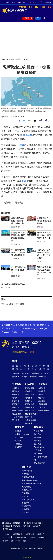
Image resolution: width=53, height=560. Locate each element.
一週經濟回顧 (17, 410)
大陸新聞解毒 (30, 420)
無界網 (5, 541)
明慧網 (33, 537)
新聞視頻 (16, 384)
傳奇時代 (25, 474)
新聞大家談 (29, 388)
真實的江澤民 (27, 490)
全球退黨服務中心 (20, 537)
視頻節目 (37, 342)
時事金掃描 (29, 394)
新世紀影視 (15, 541)
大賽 (13, 2)
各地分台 (21, 2)
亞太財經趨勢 (17, 417)
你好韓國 (37, 437)
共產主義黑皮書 (28, 500)
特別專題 (26, 467)
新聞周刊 (15, 404)
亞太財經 (15, 420)
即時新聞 (35, 373)
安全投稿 (16, 526)
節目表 (16, 347)
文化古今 (41, 407)
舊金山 (8, 328)
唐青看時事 (29, 410)
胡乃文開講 (19, 437)
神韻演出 (33, 377)
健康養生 (19, 427)
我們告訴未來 (27, 471)
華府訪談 (15, 407)
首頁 (3, 59)
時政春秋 (28, 398)
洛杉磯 (28, 325)
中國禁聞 (15, 394)
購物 (32, 352)
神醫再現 (18, 444)
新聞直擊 (15, 401)
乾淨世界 (40, 534)
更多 (25, 541)
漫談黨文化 (26, 506)
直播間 (25, 347)
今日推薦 (44, 373)
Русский (5, 332)
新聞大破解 (29, 404)
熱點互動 (28, 391)
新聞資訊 (10, 59)
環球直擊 (15, 391)
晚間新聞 (15, 398)
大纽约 (14, 325)
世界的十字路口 (31, 414)
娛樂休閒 (38, 427)
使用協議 (6, 526)
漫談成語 (41, 401)
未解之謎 (41, 388)
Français (44, 328)
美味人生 (37, 444)
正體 (29, 2)
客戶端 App (7, 529)
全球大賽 (43, 377)
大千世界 (37, 450)
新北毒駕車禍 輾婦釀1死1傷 (13, 284)
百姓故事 (25, 503)
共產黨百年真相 (28, 477)
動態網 (41, 537)
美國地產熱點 (43, 410)
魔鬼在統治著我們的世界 (31, 484)
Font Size (40, 120)
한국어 (22, 332)
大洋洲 (36, 325)
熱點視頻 (25, 373)
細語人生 (28, 423)
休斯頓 (43, 325)
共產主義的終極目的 (30, 480)
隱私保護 (37, 523)
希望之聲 (6, 537)
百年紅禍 (25, 493)
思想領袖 (28, 401)
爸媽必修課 (42, 404)
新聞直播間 (28, 18)
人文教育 (42, 384)
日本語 (14, 332)
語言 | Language (45, 2)
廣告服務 (26, 526)
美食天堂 (37, 441)
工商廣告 (25, 512)
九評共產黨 (26, 487)
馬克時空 (28, 417)
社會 (23, 59)
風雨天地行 (26, 496)
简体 (34, 2)
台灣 (18, 59)
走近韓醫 (18, 447)
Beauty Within (39, 447)
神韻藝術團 (17, 534)
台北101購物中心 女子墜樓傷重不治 (18, 270)
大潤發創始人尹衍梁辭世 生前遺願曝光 (44, 220)
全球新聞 (15, 388)
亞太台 (16, 328)
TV (38, 18)
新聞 (14, 361)
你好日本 (37, 434)
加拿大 (21, 325)
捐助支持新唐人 (20, 352)
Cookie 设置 (26, 557)
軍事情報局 (29, 407)
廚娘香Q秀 (38, 453)
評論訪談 (29, 384)
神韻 (7, 2)
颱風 (25, 135)
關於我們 (17, 523)
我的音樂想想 (39, 463)
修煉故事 (25, 509)
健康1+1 (18, 431)
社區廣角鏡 (16, 414)
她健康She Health (22, 434)
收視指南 (27, 523)
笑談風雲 (41, 391)
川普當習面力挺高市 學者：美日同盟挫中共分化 (44, 235)
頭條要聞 (15, 373)
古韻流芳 (41, 394)
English (34, 328)
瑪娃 (30, 135)
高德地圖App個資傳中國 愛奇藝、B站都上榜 (17, 220)
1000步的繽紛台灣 (40, 458)
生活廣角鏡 (38, 431)
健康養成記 (19, 441)
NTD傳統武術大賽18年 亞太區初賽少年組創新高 (18, 252)
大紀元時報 (29, 534)
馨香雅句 (41, 398)
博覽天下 (15, 377)
